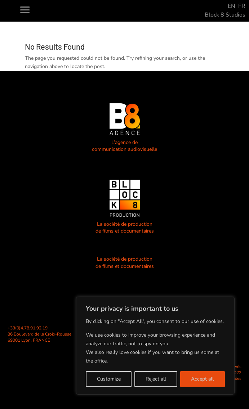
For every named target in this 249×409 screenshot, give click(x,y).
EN (231, 6)
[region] (155, 346)
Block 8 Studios (225, 15)
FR (241, 6)
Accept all (202, 379)
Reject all (156, 379)
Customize (109, 379)
